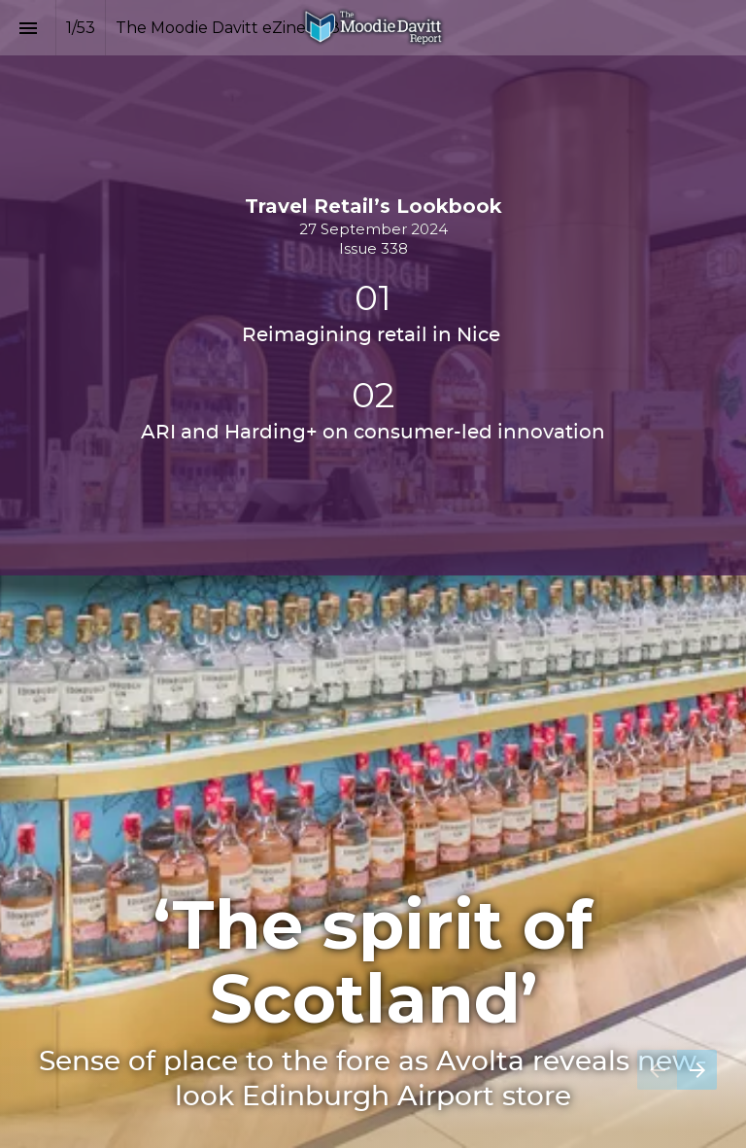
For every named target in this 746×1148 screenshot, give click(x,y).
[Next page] (697, 1070)
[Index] (27, 27)
